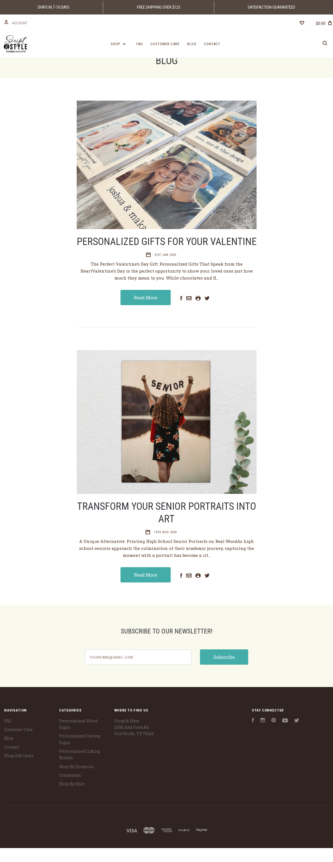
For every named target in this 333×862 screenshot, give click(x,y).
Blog (191, 44)
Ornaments (70, 789)
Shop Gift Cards (19, 769)
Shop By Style (72, 797)
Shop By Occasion (76, 780)
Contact (212, 44)
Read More (145, 311)
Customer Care (165, 44)
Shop (118, 44)
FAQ (139, 44)
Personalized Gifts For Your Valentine (167, 255)
